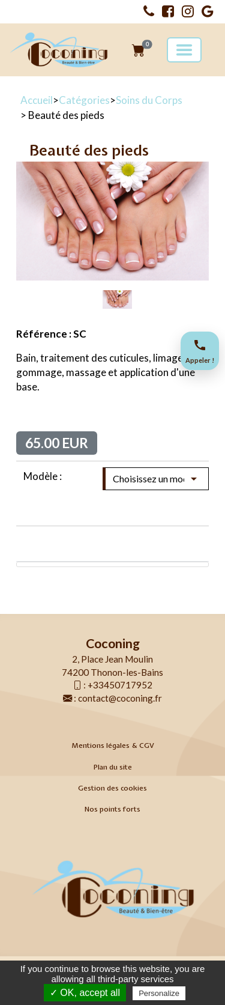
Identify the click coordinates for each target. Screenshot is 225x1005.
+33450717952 (120, 684)
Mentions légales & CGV (112, 745)
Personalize (159, 993)
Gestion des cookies (112, 788)
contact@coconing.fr (120, 698)
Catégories (84, 100)
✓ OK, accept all (85, 993)
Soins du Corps (149, 100)
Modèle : (42, 476)
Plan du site (113, 767)
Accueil (36, 100)
